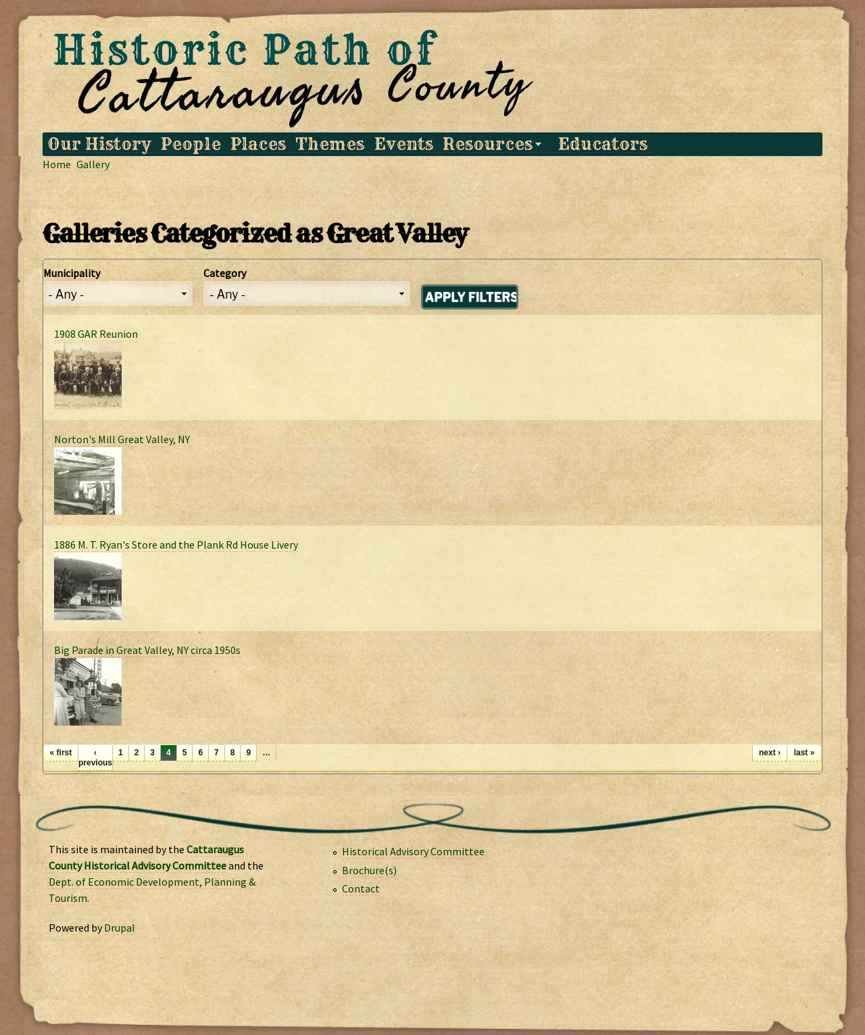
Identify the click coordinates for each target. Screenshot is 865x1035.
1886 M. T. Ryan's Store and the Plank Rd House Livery (176, 544)
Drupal (119, 927)
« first (61, 752)
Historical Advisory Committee (413, 851)
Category (224, 273)
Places (258, 144)
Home (57, 164)
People (191, 144)
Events (403, 144)
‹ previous (95, 757)
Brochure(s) (369, 870)
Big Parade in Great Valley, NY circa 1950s (147, 650)
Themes (329, 144)
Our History (99, 144)
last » (804, 752)
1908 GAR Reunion (96, 333)
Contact (361, 888)
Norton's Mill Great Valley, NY (122, 439)
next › (770, 752)
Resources (489, 144)
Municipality (71, 273)
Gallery (92, 164)
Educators (602, 144)
